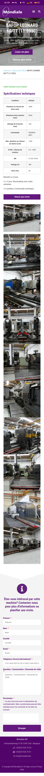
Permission (8, 702)
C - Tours (16, 20)
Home (6, 74)
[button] (33, 11)
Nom (5, 632)
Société (6, 642)
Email (5, 652)
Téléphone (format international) (17, 662)
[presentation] (21, 721)
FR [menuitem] (23, 3)
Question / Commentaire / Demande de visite (22, 673)
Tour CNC (28, 20)
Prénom (6, 621)
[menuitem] (7, 2)
